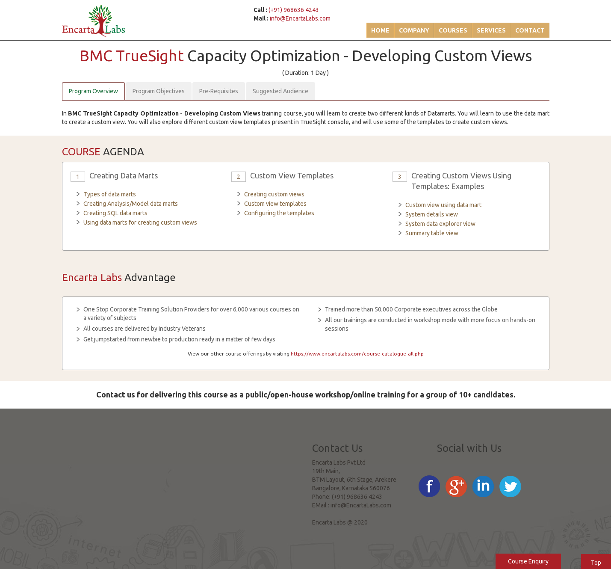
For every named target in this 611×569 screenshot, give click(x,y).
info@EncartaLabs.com (300, 18)
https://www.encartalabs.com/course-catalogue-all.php (357, 353)
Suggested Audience (280, 91)
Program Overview (93, 91)
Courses (453, 30)
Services (491, 30)
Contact (530, 30)
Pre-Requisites (218, 91)
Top (596, 562)
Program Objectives (159, 91)
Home (380, 30)
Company (414, 30)
